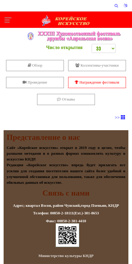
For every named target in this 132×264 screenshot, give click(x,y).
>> (120, 117)
